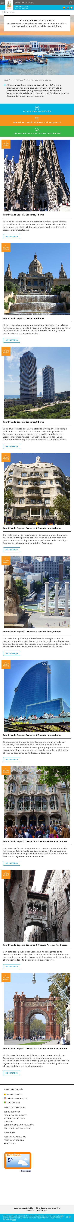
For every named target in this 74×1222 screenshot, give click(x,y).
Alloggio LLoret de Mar (37, 1210)
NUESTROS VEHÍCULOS (14, 1118)
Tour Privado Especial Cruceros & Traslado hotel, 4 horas (32, 528)
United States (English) (15, 1098)
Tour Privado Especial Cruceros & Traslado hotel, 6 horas (32, 631)
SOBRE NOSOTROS (12, 1112)
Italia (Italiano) (12, 1102)
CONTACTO (8, 1122)
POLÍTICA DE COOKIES (14, 1140)
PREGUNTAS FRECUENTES (15, 1115)
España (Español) (13, 1094)
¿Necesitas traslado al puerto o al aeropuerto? (37, 122)
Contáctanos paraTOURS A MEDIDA (21, 7)
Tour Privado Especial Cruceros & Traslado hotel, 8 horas (32, 735)
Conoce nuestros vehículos (37, 111)
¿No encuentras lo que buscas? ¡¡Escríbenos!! (37, 133)
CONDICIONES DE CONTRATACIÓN (19, 1125)
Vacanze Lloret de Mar (24, 1208)
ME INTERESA (12, 237)
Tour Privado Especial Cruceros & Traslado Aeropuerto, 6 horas (35, 945)
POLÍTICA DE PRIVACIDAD (15, 1137)
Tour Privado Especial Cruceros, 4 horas (23, 215)
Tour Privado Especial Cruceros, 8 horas (23, 422)
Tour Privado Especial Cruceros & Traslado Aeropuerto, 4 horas (35, 841)
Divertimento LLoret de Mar (48, 1208)
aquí (14, 1220)
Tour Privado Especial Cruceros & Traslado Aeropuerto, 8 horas (35, 1048)
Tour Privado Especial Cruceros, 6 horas (23, 318)
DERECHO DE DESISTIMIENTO (17, 1128)
